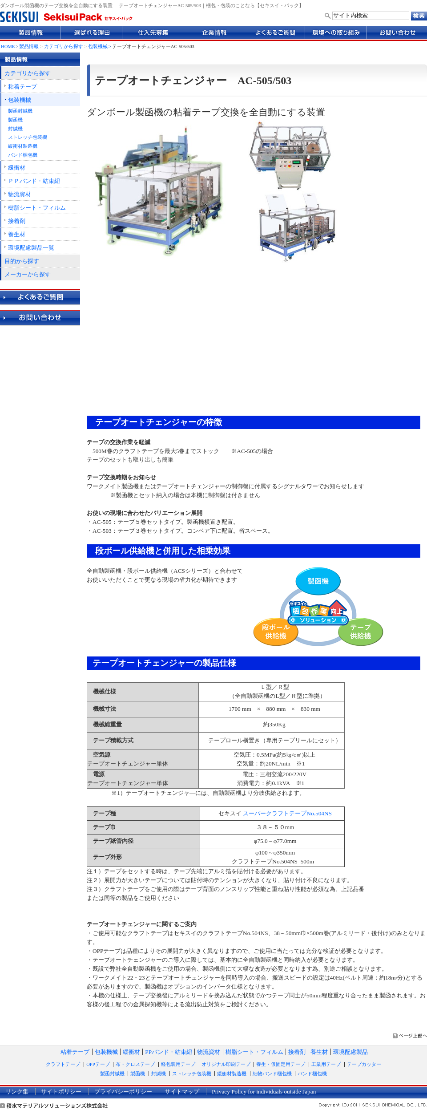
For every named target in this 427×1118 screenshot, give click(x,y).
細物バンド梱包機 (272, 1073)
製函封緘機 (20, 111)
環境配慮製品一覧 (31, 247)
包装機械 (98, 46)
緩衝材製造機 (22, 146)
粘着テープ (22, 86)
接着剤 (16, 221)
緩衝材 (16, 167)
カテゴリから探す (63, 46)
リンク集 (16, 1091)
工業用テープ (326, 1064)
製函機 (15, 119)
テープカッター (364, 1064)
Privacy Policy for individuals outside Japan (264, 1091)
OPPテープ (97, 1064)
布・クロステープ (135, 1064)
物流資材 (19, 194)
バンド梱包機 (22, 155)
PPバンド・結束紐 (168, 1052)
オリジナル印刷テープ (225, 1064)
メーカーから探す (27, 274)
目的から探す (21, 261)
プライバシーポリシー (123, 1091)
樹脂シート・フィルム (37, 207)
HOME (8, 46)
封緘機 (15, 128)
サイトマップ (182, 1091)
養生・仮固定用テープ (280, 1064)
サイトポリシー (61, 1091)
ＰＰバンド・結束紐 (34, 181)
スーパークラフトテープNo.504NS (287, 813)
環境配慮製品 (350, 1052)
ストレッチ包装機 (27, 137)
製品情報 (29, 46)
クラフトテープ (63, 1064)
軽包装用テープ (178, 1064)
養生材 (16, 234)
